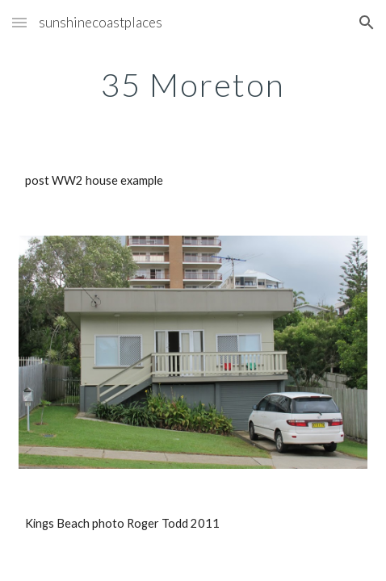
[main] (193, 85)
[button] (19, 22)
